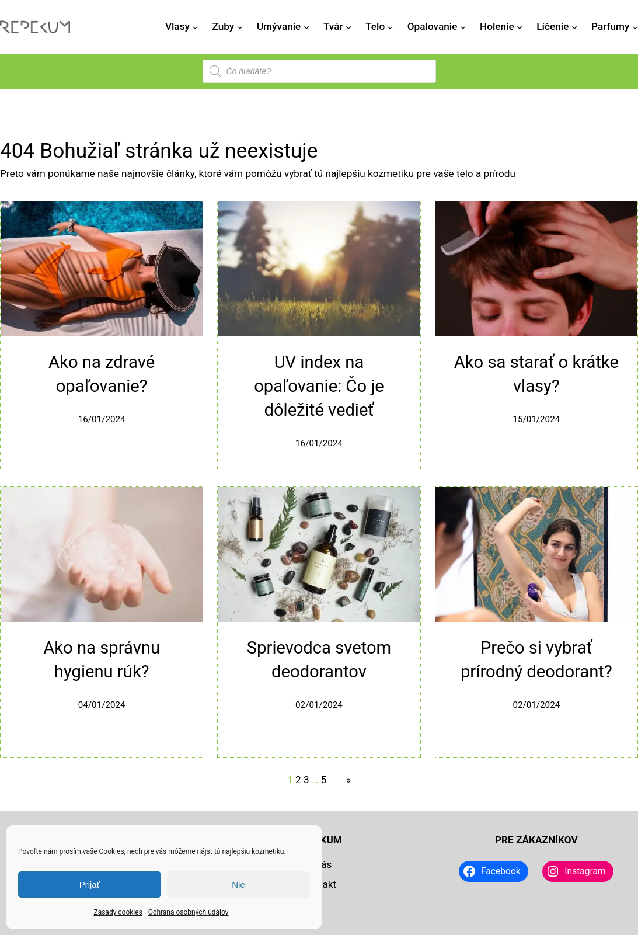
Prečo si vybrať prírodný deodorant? (536, 660)
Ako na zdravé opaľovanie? (101, 374)
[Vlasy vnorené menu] (195, 27)
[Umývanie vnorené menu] (306, 27)
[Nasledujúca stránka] (345, 780)
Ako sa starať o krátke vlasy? (536, 374)
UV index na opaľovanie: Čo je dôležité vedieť (319, 386)
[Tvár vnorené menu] (348, 27)
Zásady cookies (117, 912)
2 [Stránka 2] (298, 779)
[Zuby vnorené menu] (240, 27)
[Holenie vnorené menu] (519, 27)
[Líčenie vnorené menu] (574, 27)
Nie (238, 884)
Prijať (89, 884)
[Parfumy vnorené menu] (635, 27)
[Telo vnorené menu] (390, 27)
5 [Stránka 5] (324, 779)
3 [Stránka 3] (306, 779)
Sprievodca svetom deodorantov (319, 660)
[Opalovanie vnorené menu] (463, 27)
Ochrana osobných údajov (188, 912)
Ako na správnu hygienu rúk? (101, 660)
